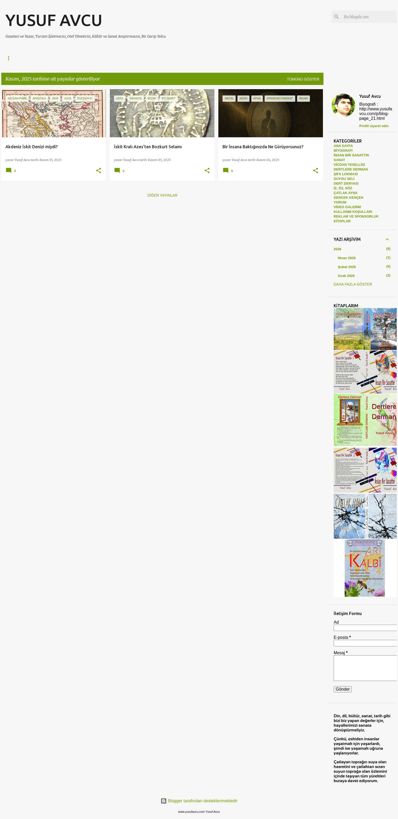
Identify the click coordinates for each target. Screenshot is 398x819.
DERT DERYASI (346, 183)
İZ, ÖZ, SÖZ (212, 58)
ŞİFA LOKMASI (346, 174)
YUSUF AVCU (54, 20)
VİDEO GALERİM (347, 207)
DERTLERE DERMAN (55, 58)
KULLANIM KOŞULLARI (353, 212)
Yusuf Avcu (370, 96)
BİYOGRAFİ (343, 150)
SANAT (184, 58)
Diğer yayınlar (162, 195)
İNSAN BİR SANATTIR (103, 58)
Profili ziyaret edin (374, 126)
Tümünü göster (303, 79)
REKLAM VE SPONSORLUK (356, 216)
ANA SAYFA (343, 146)
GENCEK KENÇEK (286, 58)
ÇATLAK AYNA (247, 58)
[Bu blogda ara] (369, 16)
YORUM (340, 202)
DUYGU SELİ (344, 179)
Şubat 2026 (347, 267)
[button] (98, 170)
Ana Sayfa (15, 58)
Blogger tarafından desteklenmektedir (199, 801)
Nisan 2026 (347, 258)
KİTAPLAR (342, 221)
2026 (337, 249)
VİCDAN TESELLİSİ (149, 58)
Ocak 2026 (346, 276)
